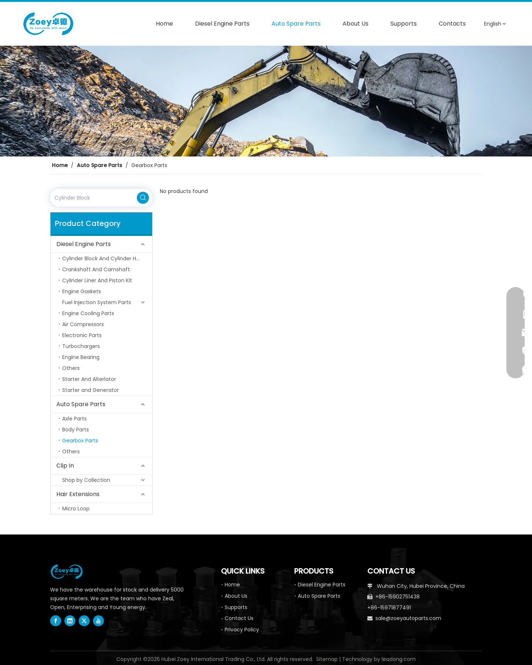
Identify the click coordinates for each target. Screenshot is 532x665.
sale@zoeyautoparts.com (408, 618)
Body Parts (75, 429)
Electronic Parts (82, 335)
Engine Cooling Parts (88, 313)
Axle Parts (74, 418)
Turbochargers (81, 346)
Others (71, 368)
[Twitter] (84, 620)
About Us (236, 596)
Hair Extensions (78, 494)
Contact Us (239, 618)
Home (232, 584)
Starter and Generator (90, 390)
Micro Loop (76, 508)
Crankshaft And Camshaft (96, 269)
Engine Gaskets (81, 291)
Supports (236, 607)
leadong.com (399, 659)
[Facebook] (55, 620)
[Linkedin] (69, 620)
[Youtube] (98, 620)
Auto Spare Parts (80, 404)
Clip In (65, 465)
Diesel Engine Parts (83, 244)
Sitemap (327, 659)
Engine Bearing (81, 357)
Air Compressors (83, 324)
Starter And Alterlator (89, 379)
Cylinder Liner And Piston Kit (97, 280)
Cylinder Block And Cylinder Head (104, 258)
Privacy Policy (242, 629)
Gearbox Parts (80, 440)
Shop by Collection (86, 480)
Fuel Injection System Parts (96, 302)
